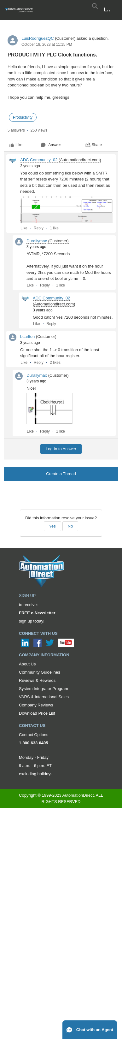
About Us (27, 664)
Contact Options (33, 734)
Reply (39, 228)
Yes (52, 526)
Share (93, 144)
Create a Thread (61, 473)
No (70, 526)
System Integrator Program (43, 688)
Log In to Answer (61, 448)
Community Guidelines (39, 672)
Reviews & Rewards (37, 680)
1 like (54, 228)
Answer (51, 144)
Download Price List (37, 713)
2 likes (55, 362)
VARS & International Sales (44, 696)
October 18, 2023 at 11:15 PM (46, 44)
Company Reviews (36, 705)
